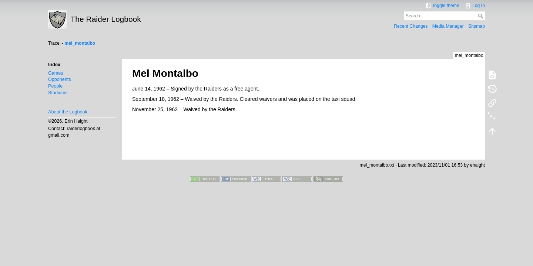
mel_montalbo (79, 43)
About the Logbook (67, 112)
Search (481, 15)
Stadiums (58, 92)
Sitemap (476, 26)
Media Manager (448, 26)
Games (55, 73)
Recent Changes (411, 26)
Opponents (59, 79)
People (55, 86)
